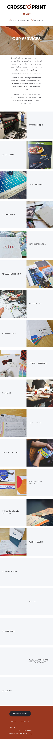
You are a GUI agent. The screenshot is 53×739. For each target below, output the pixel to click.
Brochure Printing (37, 244)
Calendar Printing (10, 572)
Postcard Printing (10, 453)
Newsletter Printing (11, 274)
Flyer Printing (8, 214)
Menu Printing (8, 631)
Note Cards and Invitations (36, 482)
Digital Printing (36, 185)
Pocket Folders (36, 542)
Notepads (6, 393)
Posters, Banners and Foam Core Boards (39, 661)
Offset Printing (36, 125)
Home (13, 721)
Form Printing (35, 423)
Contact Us (24, 721)
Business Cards (9, 333)
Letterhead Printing (38, 363)
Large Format (8, 155)
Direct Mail (7, 691)
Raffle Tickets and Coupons (10, 512)
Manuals (32, 601)
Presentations (35, 304)
